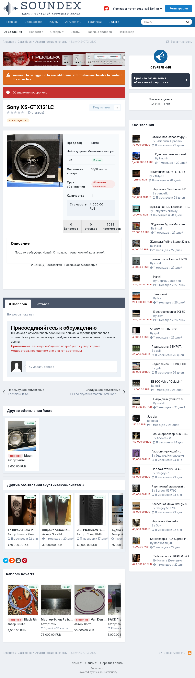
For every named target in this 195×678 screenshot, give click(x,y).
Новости (36, 31)
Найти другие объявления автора (90, 151)
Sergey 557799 (166, 490)
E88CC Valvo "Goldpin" (166, 381)
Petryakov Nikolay (166, 211)
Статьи (75, 31)
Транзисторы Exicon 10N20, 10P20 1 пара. (169, 259)
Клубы (54, 21)
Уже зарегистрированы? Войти (137, 8)
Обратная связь (111, 663)
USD (167, 104)
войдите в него (68, 337)
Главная (11, 21)
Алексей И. (164, 438)
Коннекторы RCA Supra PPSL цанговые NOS (169, 539)
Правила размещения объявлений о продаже (151, 80)
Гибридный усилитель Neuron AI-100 (168, 399)
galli (156, 333)
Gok (158, 525)
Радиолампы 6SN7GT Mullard (166, 347)
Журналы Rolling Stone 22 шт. (170, 241)
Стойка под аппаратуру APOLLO (168, 137)
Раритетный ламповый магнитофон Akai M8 (167, 486)
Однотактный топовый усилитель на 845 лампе (172, 154)
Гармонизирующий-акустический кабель (166, 451)
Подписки (95, 21)
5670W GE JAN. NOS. (164, 329)
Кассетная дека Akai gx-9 (169, 504)
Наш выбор (126, 31)
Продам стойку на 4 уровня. (165, 469)
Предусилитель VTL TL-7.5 (167, 171)
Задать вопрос (41, 367)
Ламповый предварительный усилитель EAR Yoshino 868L (169, 294)
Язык (77, 663)
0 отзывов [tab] (42, 304)
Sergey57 (162, 473)
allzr (160, 315)
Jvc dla (152, 416)
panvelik (162, 193)
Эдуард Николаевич (170, 455)
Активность (73, 21)
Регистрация (178, 8)
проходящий (163, 543)
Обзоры (56, 31)
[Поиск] (162, 22)
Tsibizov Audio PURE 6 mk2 (28, 530)
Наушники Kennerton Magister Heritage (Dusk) (168, 521)
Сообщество (33, 21)
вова (154, 420)
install (158, 228)
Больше (114, 21)
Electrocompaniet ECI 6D (169, 311)
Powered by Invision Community (97, 671)
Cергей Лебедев (169, 280)
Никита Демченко (169, 560)
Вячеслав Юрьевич (169, 141)
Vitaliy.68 (158, 176)
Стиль (91, 663)
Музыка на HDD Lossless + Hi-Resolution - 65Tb (169, 207)
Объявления (13, 31)
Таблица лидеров (99, 31)
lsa (159, 298)
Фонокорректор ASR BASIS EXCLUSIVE (171, 434)
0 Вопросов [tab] (18, 304)
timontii (163, 158)
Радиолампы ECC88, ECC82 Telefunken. (170, 364)
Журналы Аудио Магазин (168, 224)
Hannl (157, 276)
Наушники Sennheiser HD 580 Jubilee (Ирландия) (169, 189)
